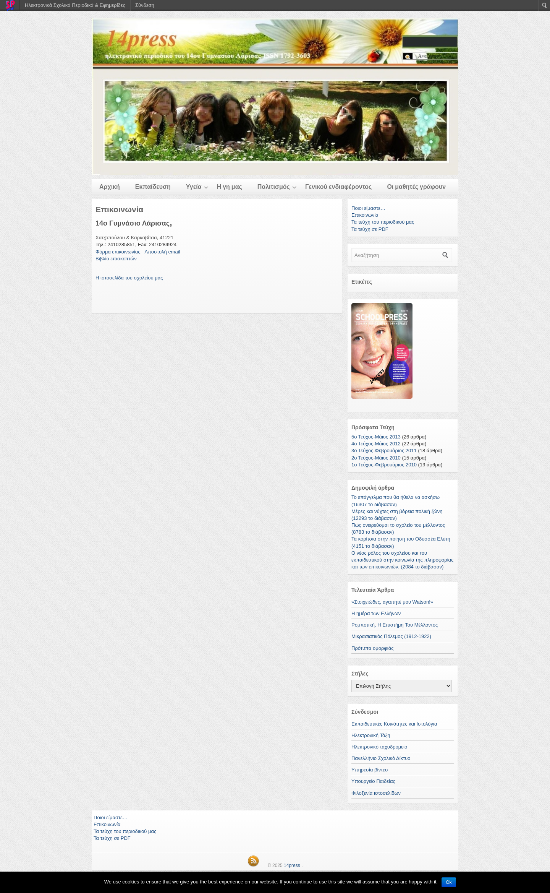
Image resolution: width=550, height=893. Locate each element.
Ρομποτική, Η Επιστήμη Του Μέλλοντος (394, 625)
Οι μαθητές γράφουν (416, 186)
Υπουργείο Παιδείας (373, 781)
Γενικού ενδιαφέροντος (338, 186)
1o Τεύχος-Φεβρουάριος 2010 (384, 465)
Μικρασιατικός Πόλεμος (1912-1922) (391, 636)
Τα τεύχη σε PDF (369, 229)
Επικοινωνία (365, 215)
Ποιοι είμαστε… (368, 208)
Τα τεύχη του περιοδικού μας (382, 222)
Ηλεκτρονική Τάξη (370, 735)
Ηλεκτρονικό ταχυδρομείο (379, 747)
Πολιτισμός (273, 186)
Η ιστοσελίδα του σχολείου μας (129, 278)
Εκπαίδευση (153, 186)
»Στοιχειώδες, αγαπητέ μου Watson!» (392, 602)
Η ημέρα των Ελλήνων (376, 613)
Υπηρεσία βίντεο (369, 770)
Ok (448, 882)
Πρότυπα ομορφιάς (372, 648)
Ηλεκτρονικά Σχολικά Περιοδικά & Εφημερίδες (75, 5)
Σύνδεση (144, 5)
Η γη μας (229, 186)
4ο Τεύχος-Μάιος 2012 (376, 443)
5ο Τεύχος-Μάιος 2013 (376, 437)
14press (292, 865)
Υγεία (194, 186)
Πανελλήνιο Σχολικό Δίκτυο (381, 758)
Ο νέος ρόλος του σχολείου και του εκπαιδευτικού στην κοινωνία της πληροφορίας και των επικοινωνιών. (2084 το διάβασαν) (402, 560)
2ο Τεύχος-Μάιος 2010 (376, 458)
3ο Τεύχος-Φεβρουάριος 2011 (384, 450)
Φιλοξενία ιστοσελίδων (376, 793)
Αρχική (109, 186)
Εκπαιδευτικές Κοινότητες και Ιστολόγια (394, 724)
